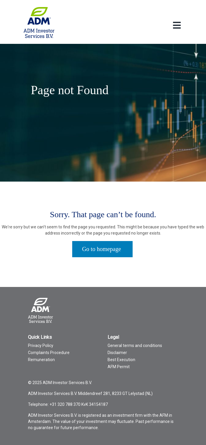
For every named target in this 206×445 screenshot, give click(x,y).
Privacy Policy (40, 345)
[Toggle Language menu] (177, 25)
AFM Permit (119, 366)
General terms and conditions (135, 345)
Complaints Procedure (49, 352)
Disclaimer (117, 352)
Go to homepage (101, 249)
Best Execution (121, 359)
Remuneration (41, 359)
